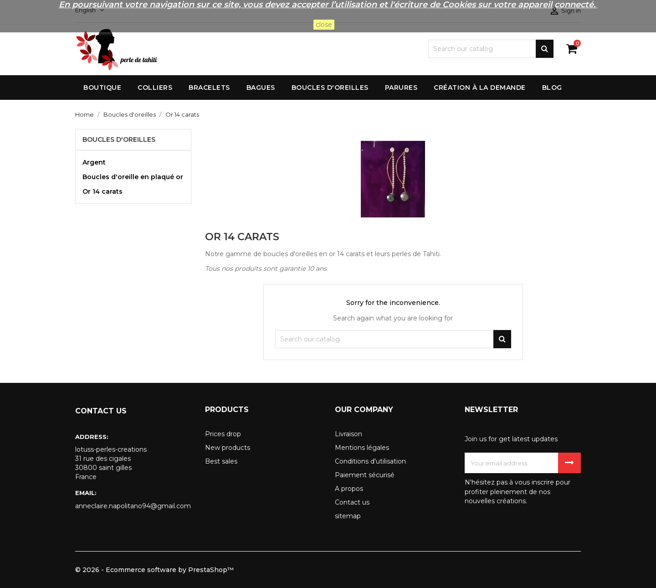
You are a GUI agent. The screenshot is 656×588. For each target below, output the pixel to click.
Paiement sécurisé (365, 475)
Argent (94, 162)
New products (227, 448)
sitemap (348, 516)
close (324, 25)
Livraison (348, 434)
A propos (349, 489)
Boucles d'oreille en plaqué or (132, 177)
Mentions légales (362, 448)
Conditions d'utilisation (370, 461)
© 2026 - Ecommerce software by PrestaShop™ (154, 570)
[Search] (491, 49)
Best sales (221, 461)
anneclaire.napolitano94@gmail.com (133, 506)
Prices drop (223, 434)
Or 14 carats (102, 191)
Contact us (352, 502)
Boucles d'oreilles (118, 139)
